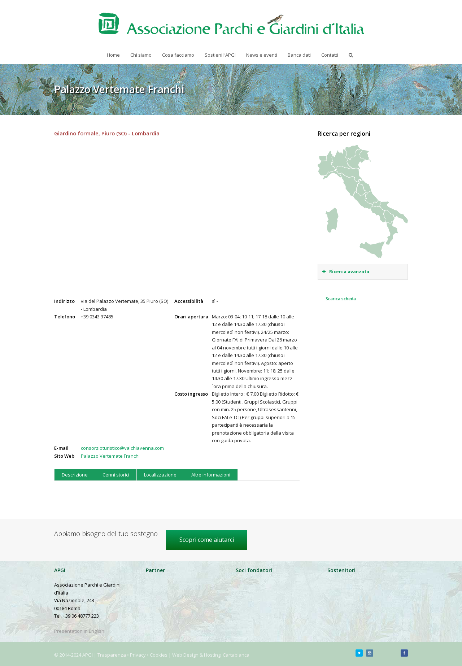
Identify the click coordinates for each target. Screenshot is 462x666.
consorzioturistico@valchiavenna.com (122, 448)
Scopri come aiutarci (206, 540)
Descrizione (75, 474)
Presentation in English (79, 631)
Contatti (329, 55)
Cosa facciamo (178, 55)
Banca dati (299, 55)
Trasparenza (111, 655)
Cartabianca (236, 655)
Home (113, 55)
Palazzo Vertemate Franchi (110, 456)
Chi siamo (141, 55)
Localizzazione (160, 474)
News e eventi (261, 55)
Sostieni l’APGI (220, 55)
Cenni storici (116, 474)
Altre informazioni (210, 474)
